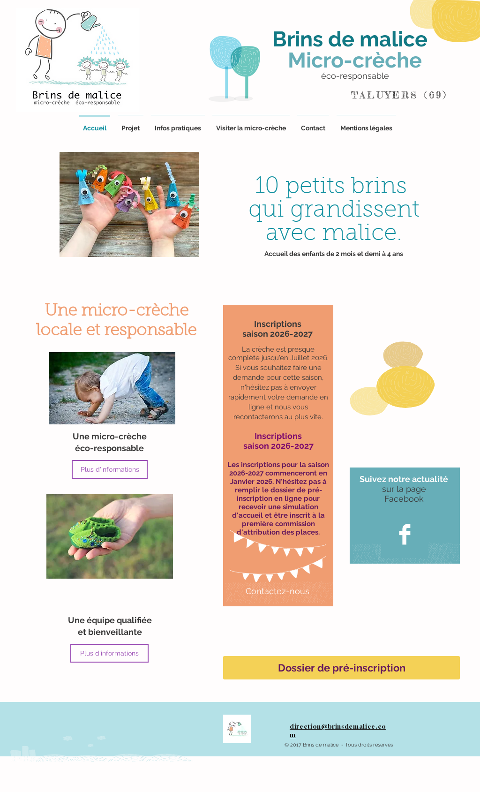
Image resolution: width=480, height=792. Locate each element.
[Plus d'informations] (110, 469)
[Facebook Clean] (404, 534)
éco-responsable (355, 76)
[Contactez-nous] (277, 591)
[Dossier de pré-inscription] (341, 667)
